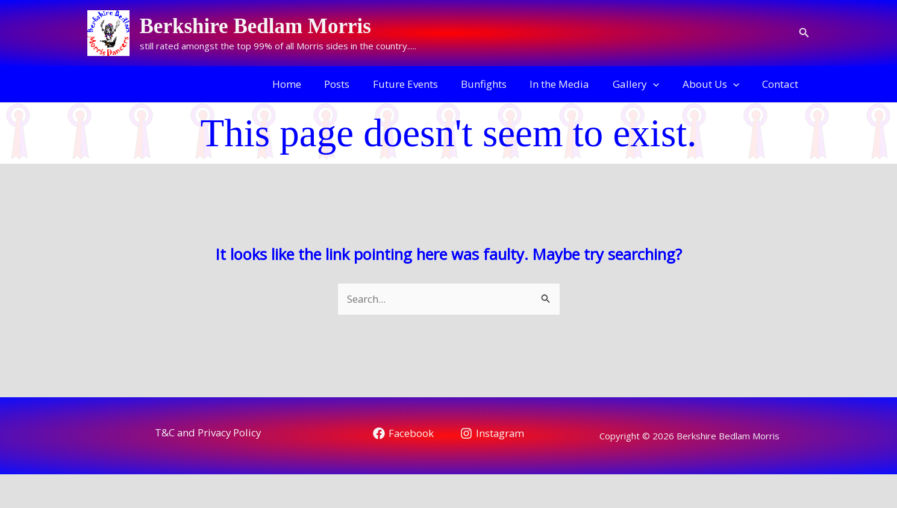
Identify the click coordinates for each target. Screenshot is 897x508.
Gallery (642, 84)
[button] (804, 33)
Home (306, 84)
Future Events (419, 84)
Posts (354, 84)
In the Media (569, 84)
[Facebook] (403, 433)
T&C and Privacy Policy (208, 432)
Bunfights (496, 84)
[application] (660, 84)
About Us (714, 84)
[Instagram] (493, 433)
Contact (782, 84)
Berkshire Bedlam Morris (255, 26)
